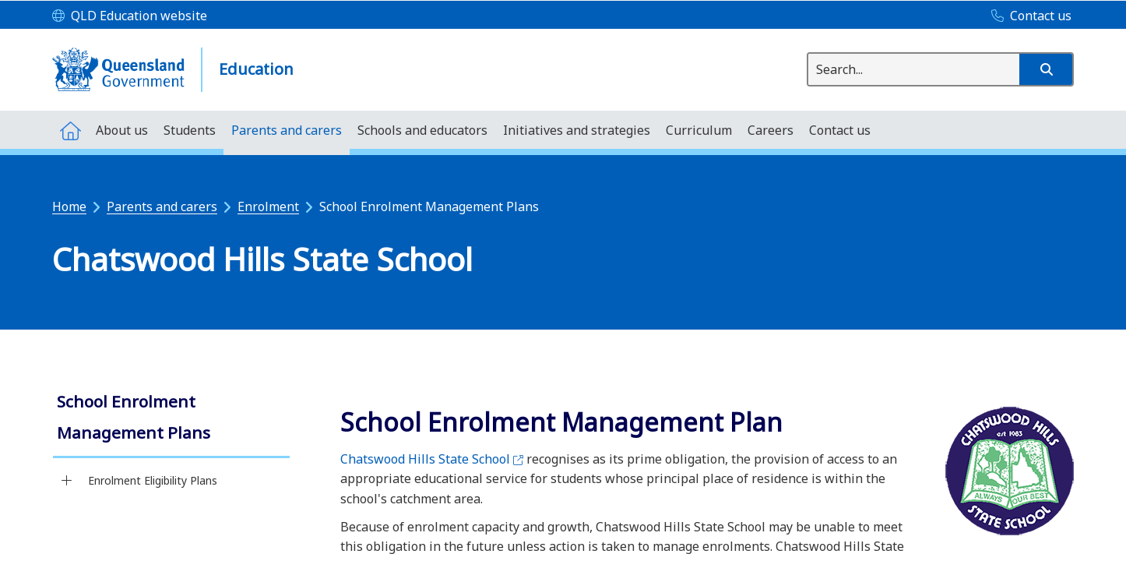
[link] (171, 419)
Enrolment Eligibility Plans (152, 480)
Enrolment (268, 206)
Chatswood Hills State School (431, 459)
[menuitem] (70, 130)
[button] (1045, 69)
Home (69, 206)
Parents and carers (162, 206)
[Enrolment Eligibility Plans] (66, 480)
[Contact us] (1027, 16)
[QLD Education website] (129, 16)
